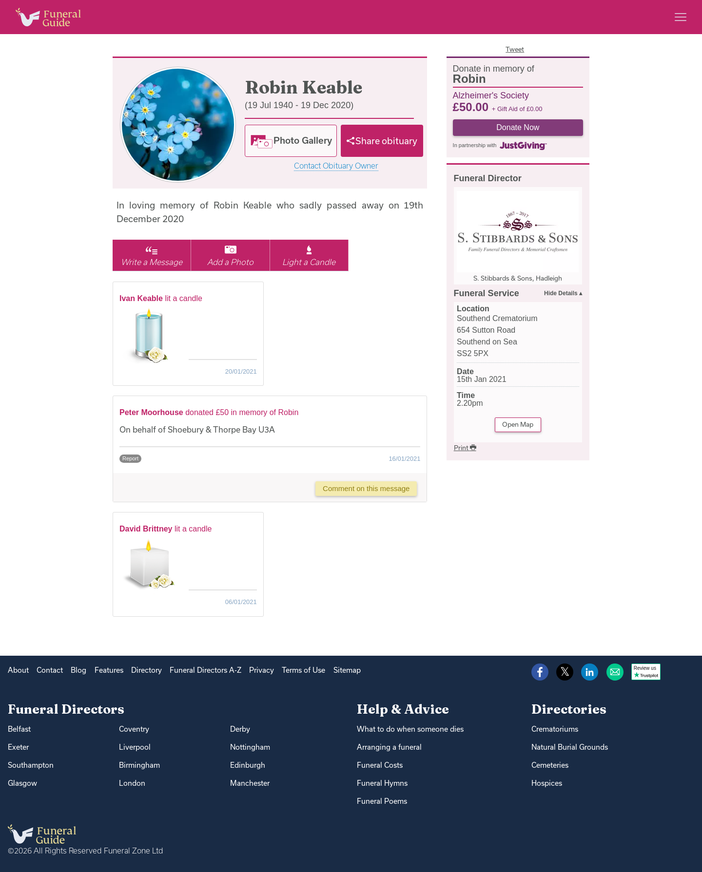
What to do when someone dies (410, 729)
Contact (50, 670)
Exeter (18, 747)
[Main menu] (680, 17)
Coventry (134, 729)
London (132, 783)
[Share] (382, 141)
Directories (568, 709)
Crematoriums (554, 729)
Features (109, 670)
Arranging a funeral (389, 747)
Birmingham (139, 765)
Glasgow (22, 783)
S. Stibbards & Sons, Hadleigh (517, 278)
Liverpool (135, 747)
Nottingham (250, 747)
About (18, 670)
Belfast (19, 729)
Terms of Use (303, 670)
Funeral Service (486, 293)
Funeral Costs (380, 765)
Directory (146, 670)
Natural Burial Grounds (569, 747)
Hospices (546, 783)
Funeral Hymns (382, 783)
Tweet (515, 49)
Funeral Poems (382, 801)
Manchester (250, 783)
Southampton (31, 765)
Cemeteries (549, 765)
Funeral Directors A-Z (205, 670)
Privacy (261, 670)
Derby (240, 729)
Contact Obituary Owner (336, 166)
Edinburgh (247, 765)
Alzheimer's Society (491, 95)
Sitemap (347, 670)
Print (465, 448)
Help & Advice (403, 709)
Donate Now (517, 127)
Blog (78, 670)
